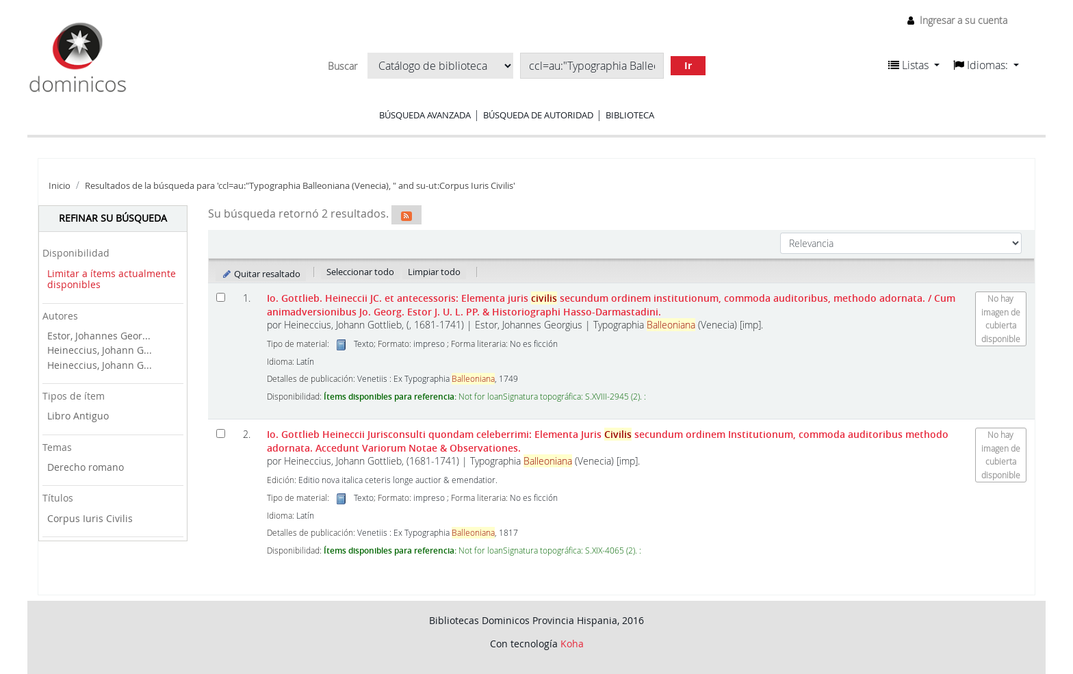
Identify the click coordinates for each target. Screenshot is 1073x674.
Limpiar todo (434, 271)
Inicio (59, 186)
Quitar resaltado (261, 274)
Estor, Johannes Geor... (99, 335)
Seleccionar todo (360, 271)
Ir (688, 65)
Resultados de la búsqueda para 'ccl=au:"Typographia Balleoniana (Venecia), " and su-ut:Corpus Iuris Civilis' (300, 186)
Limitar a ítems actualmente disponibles (111, 279)
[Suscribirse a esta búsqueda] (406, 214)
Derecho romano (85, 467)
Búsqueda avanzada (425, 115)
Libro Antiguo (78, 415)
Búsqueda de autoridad (538, 115)
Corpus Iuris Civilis (90, 518)
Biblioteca (630, 115)
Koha (572, 643)
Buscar (342, 66)
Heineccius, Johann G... (99, 350)
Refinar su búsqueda (113, 217)
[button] (914, 65)
